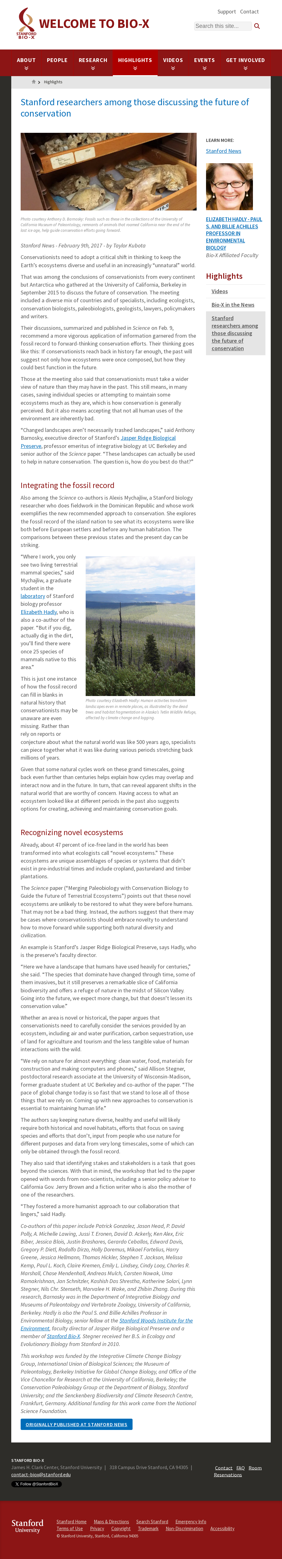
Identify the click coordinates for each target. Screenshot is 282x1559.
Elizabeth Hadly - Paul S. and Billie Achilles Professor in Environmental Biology (234, 233)
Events (204, 63)
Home (34, 82)
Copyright (121, 1528)
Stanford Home (72, 1522)
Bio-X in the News (233, 304)
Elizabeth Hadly (39, 612)
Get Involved (245, 63)
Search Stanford (152, 1522)
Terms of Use (70, 1528)
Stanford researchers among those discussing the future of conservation (235, 333)
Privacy (97, 1528)
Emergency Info (190, 1522)
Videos (173, 63)
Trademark (148, 1528)
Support (227, 11)
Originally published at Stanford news (77, 1424)
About (26, 63)
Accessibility (222, 1528)
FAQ (240, 1467)
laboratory (33, 596)
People (57, 60)
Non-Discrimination (184, 1528)
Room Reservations (238, 1471)
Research (93, 63)
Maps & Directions (111, 1522)
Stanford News (223, 150)
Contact (249, 11)
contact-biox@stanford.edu (41, 1474)
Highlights (135, 63)
